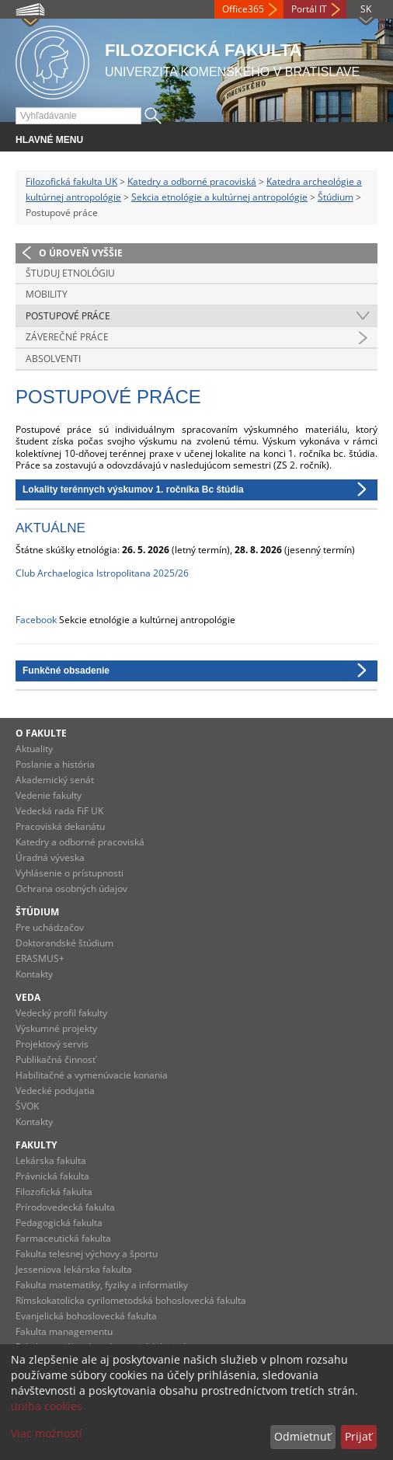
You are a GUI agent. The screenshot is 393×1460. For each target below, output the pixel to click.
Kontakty (34, 974)
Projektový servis (52, 1044)
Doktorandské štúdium (64, 943)
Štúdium (335, 197)
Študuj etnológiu (70, 273)
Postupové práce (68, 315)
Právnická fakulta (52, 1176)
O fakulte (41, 733)
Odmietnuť (302, 1436)
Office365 (243, 9)
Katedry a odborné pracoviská (191, 181)
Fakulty (36, 1145)
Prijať (358, 1436)
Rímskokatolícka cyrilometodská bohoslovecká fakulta (131, 1300)
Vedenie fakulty (49, 795)
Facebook (36, 619)
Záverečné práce (67, 336)
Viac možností (46, 1433)
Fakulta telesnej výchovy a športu (87, 1253)
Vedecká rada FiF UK (59, 810)
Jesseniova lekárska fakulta (74, 1269)
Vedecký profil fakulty (61, 1012)
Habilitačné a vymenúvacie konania (92, 1075)
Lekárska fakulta (51, 1160)
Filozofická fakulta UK (71, 181)
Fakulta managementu (64, 1331)
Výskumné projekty (56, 1028)
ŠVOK (27, 1106)
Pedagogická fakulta (59, 1222)
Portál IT (309, 9)
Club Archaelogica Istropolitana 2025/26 (102, 573)
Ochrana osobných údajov (71, 888)
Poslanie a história (55, 764)
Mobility (47, 294)
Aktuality (34, 748)
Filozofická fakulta (54, 1191)
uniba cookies (46, 1406)
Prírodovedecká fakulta (65, 1207)
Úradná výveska (50, 857)
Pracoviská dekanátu (60, 826)
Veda (28, 997)
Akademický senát (55, 779)
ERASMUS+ (40, 958)
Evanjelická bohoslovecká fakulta (86, 1315)
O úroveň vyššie (81, 253)
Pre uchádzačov (50, 927)
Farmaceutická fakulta (63, 1238)
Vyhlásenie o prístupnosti (69, 873)
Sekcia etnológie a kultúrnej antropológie (219, 197)
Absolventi (53, 358)
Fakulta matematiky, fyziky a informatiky (102, 1284)
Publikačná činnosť (56, 1059)
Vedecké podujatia (55, 1090)
